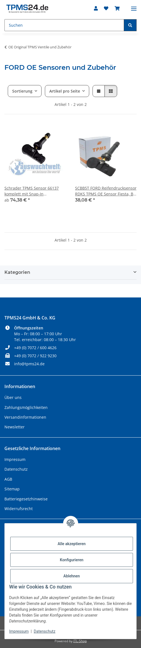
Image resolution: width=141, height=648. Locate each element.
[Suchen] (64, 25)
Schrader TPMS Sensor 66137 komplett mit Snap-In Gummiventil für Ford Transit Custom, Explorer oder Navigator (34, 191)
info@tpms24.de (29, 363)
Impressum (19, 631)
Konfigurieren (71, 560)
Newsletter (14, 426)
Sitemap (12, 488)
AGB (8, 479)
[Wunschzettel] (106, 8)
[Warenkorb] (117, 8)
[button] (96, 8)
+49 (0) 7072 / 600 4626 (35, 347)
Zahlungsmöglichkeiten (26, 407)
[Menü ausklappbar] (134, 6)
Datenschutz (44, 631)
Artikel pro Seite (64, 91)
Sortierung (22, 91)
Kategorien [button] (17, 272)
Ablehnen (71, 576)
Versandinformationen (25, 417)
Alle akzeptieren (72, 544)
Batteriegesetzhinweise (26, 498)
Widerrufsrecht (18, 508)
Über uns (13, 397)
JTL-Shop (80, 641)
